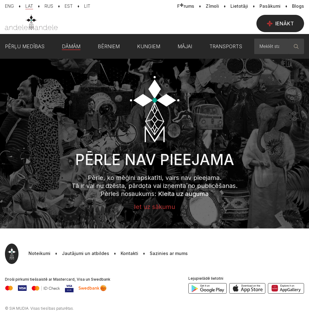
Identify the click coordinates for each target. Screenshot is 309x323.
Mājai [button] (185, 46)
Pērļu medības (25, 46)
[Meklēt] (296, 46)
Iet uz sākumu (154, 206)
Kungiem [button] (148, 46)
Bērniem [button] (109, 46)
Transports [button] (225, 46)
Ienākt (280, 23)
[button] (163, 254)
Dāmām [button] (71, 46)
